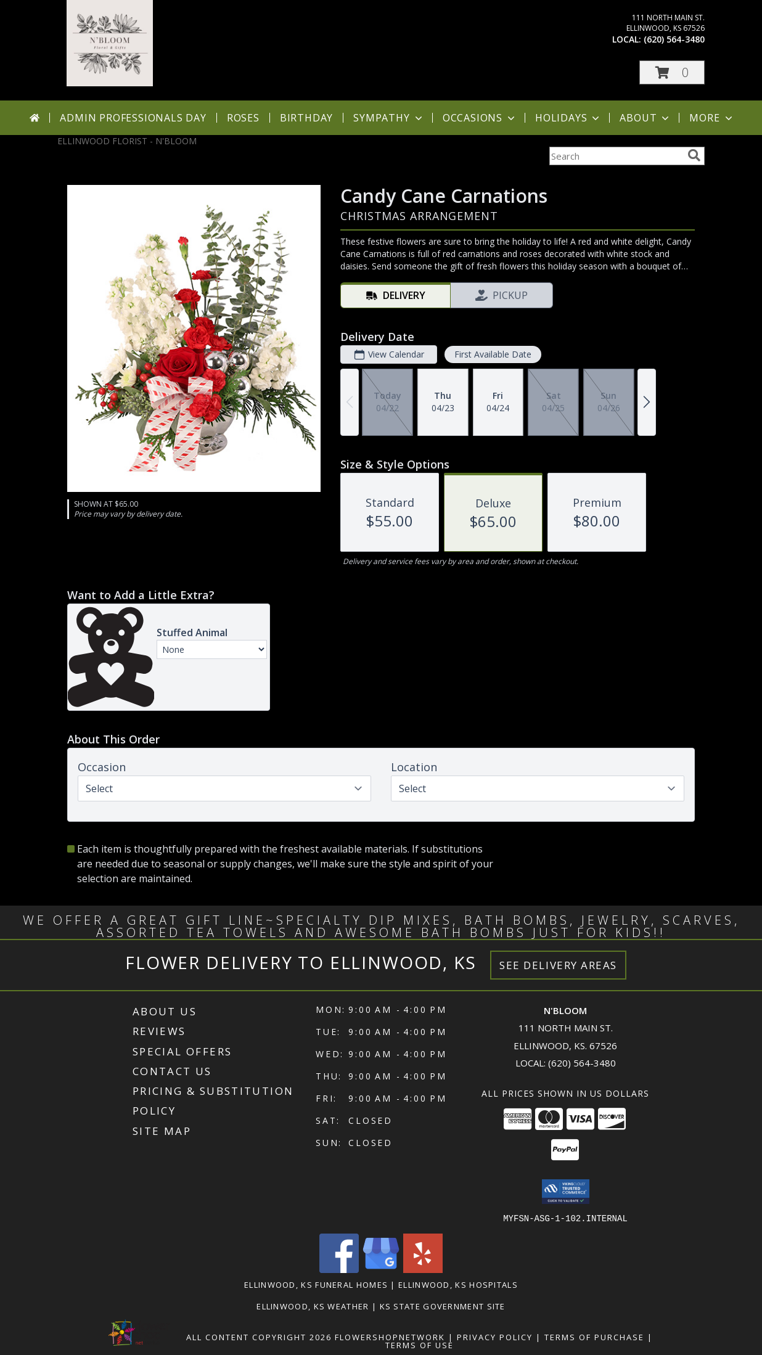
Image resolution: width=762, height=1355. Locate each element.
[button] (672, 72)
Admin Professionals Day (133, 118)
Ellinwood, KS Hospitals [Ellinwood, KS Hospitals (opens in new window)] (458, 1284)
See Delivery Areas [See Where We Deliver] (558, 965)
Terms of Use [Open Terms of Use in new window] (419, 1344)
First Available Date (492, 354)
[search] (694, 155)
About (645, 118)
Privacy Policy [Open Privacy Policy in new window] (495, 1336)
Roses (243, 118)
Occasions (480, 118)
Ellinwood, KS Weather (312, 1305)
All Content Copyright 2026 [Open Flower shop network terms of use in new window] (259, 1336)
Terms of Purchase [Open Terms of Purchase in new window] (594, 1336)
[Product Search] (616, 156)
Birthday (306, 118)
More (711, 118)
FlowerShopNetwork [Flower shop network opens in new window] (390, 1336)
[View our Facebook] (339, 1269)
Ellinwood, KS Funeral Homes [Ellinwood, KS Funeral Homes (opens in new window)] (316, 1284)
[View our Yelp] (423, 1269)
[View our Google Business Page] (381, 1269)
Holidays (568, 118)
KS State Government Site (443, 1305)
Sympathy (388, 118)
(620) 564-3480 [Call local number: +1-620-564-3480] (674, 39)
